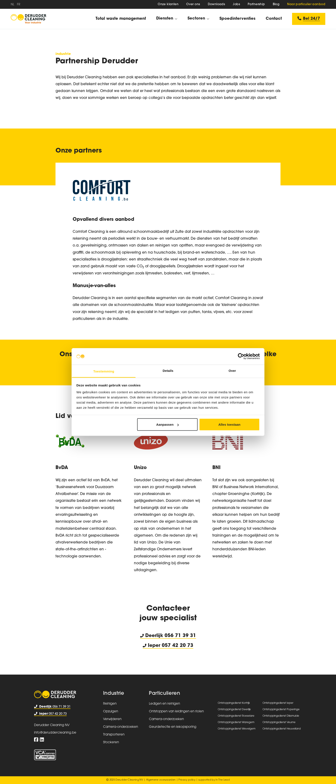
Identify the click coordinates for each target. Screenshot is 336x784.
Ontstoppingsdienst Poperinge (281, 709)
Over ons (193, 4)
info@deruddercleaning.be (55, 732)
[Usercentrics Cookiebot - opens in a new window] (241, 356)
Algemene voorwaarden (161, 780)
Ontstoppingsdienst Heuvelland (281, 729)
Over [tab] (232, 370)
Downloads (216, 4)
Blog (276, 4)
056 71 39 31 (180, 635)
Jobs (236, 4)
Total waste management (121, 19)
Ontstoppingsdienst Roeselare (236, 716)
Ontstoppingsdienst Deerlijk (234, 709)
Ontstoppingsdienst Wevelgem (236, 729)
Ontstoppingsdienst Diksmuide (280, 716)
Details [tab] (168, 370)
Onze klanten (168, 4)
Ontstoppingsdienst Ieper (277, 703)
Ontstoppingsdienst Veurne (279, 722)
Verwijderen (112, 719)
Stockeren (111, 742)
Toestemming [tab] (103, 371)
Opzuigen (110, 711)
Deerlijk (152, 635)
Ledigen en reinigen (164, 703)
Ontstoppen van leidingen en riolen (176, 711)
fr (18, 4)
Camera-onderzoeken (120, 727)
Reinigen (110, 703)
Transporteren (113, 734)
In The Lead (223, 780)
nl (12, 4)
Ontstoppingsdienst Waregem (236, 722)
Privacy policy (186, 780)
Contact (274, 19)
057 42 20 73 (50, 714)
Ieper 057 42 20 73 (168, 645)
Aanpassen (167, 424)
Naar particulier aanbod (306, 4)
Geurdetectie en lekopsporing (172, 727)
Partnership (256, 4)
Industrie (113, 693)
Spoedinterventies (237, 19)
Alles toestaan (229, 424)
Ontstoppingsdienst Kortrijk (234, 703)
